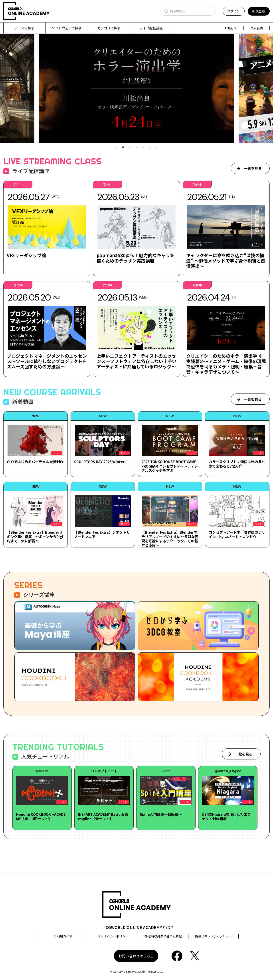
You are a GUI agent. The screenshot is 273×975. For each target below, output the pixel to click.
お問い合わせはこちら (136, 956)
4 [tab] (136, 147)
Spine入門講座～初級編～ (161, 814)
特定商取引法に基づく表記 (163, 936)
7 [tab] (156, 147)
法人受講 (256, 28)
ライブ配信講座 (151, 28)
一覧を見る (253, 168)
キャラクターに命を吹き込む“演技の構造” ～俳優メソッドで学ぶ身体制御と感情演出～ (225, 260)
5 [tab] (143, 147)
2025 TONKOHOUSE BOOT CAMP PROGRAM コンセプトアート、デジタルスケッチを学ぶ (169, 466)
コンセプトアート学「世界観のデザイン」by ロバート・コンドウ (237, 534)
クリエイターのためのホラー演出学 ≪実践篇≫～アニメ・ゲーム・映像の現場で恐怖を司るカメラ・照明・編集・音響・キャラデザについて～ (226, 364)
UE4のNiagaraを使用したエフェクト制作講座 (226, 816)
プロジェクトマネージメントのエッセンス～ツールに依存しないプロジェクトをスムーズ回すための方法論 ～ (47, 361)
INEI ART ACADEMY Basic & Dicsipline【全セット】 (103, 816)
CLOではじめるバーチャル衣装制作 (35, 461)
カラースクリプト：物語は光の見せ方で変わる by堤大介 (237, 463)
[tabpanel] (136, 88)
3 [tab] (130, 147)
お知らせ (230, 28)
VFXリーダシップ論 (26, 255)
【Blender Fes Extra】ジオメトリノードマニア (102, 534)
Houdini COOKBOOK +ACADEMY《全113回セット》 (41, 816)
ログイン (233, 11)
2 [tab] (123, 147)
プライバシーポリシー (113, 936)
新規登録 (258, 11)
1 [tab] (116, 147)
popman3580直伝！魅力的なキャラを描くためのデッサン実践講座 (135, 258)
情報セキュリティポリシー (213, 936)
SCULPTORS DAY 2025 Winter (99, 461)
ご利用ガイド (63, 936)
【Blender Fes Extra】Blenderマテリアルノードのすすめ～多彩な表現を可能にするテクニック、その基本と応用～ (169, 538)
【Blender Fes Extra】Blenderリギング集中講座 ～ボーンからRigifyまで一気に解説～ (35, 536)
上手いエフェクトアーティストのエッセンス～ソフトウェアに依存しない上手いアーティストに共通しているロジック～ (136, 361)
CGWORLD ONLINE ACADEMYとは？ (140, 927)
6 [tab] (150, 147)
